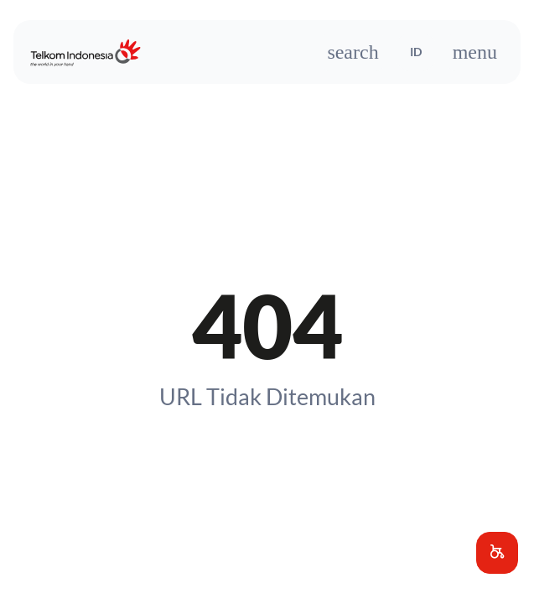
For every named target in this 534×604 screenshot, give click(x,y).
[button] (497, 553)
